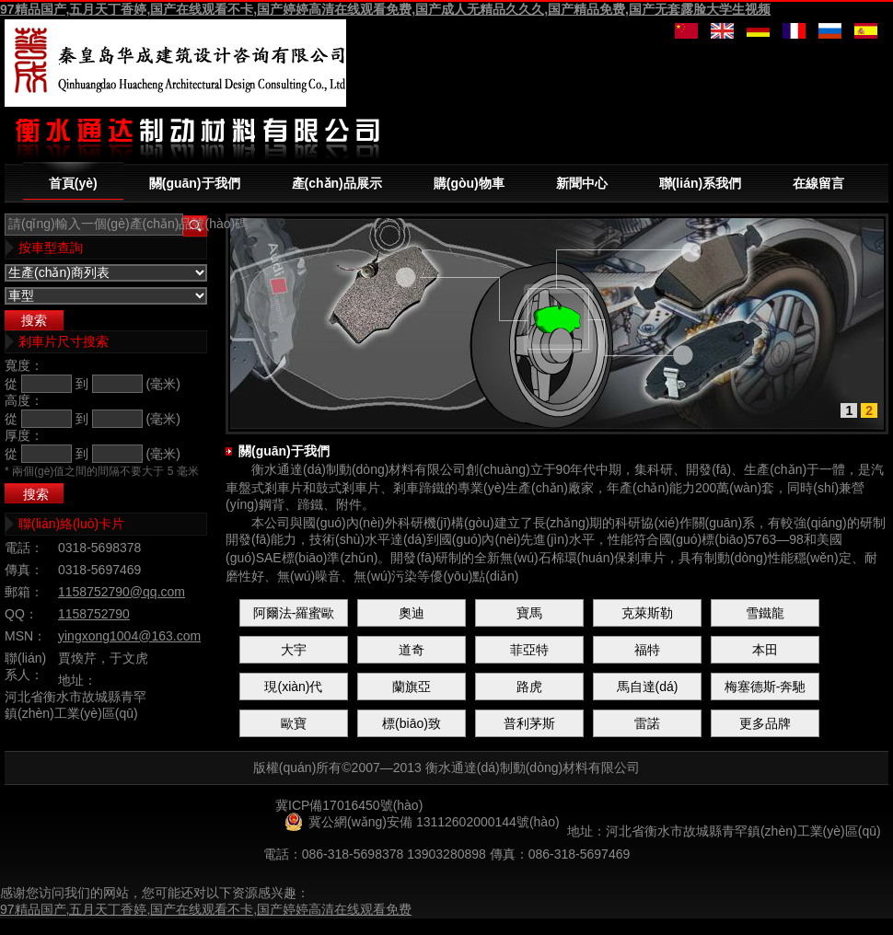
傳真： (24, 569)
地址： (77, 680)
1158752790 (94, 613)
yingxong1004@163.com (129, 636)
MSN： (25, 636)
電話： (24, 547)
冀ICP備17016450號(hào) (349, 805)
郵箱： (24, 591)
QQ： (21, 613)
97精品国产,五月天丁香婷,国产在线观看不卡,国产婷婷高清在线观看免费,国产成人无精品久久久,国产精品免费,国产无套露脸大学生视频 (385, 9)
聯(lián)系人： (25, 666)
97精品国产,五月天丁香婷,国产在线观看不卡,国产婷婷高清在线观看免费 (206, 909)
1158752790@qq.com (121, 591)
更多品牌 (765, 723)
